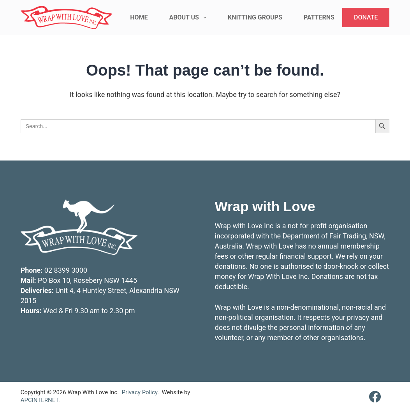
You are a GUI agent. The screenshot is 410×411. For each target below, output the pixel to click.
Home (139, 17)
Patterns (319, 17)
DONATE (366, 17)
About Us (189, 17)
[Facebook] (374, 396)
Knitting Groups (255, 17)
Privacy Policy (139, 392)
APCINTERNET (39, 400)
